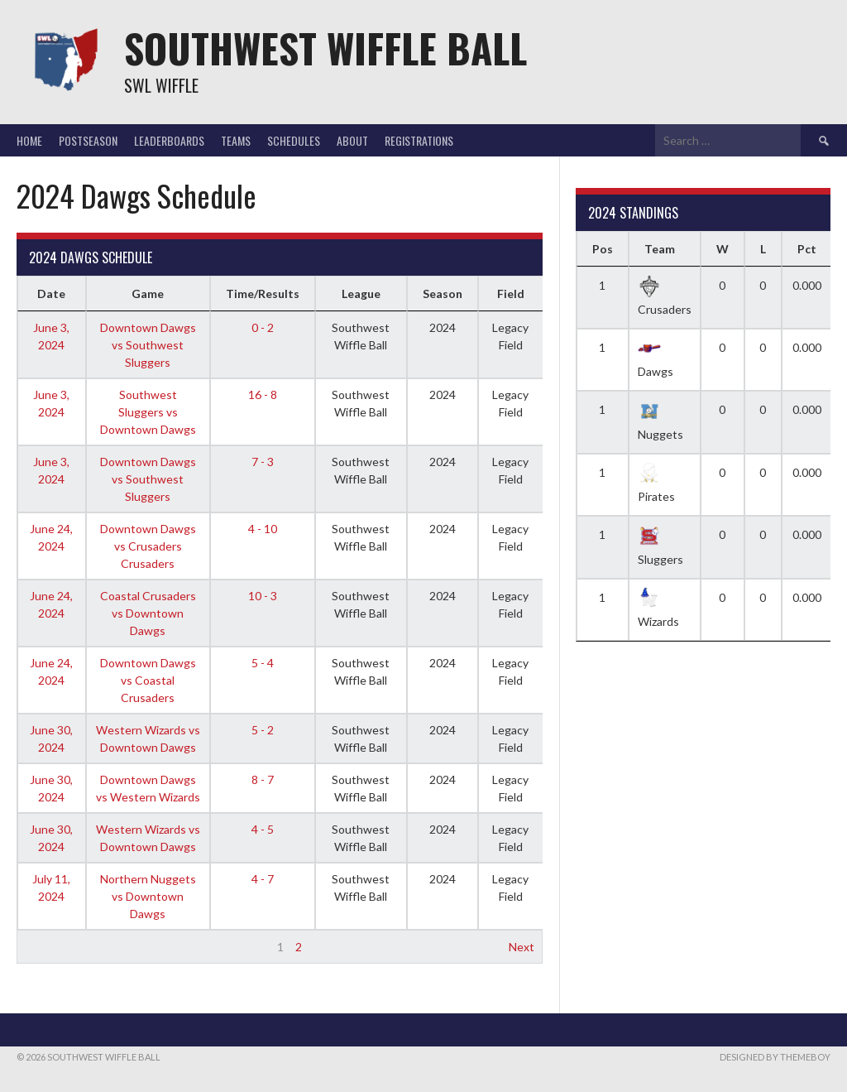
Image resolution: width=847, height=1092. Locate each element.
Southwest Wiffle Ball (325, 47)
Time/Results (262, 293)
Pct (806, 249)
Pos (602, 249)
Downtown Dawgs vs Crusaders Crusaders (148, 546)
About (352, 140)
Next (521, 947)
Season (442, 293)
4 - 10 (262, 529)
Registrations (419, 140)
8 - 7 (262, 779)
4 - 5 (262, 829)
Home (29, 140)
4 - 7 (262, 879)
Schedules (293, 140)
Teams (236, 140)
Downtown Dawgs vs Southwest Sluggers (148, 344)
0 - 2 (262, 327)
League (361, 293)
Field (510, 293)
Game (148, 293)
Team (659, 249)
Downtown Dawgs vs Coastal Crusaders (148, 680)
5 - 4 (262, 663)
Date (51, 293)
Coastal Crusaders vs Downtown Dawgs (148, 613)
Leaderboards (169, 140)
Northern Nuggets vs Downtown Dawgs (148, 896)
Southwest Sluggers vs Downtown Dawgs (148, 411)
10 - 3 (262, 596)
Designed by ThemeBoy (775, 1056)
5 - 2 (262, 730)
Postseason (88, 140)
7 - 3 (262, 462)
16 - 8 (262, 394)
